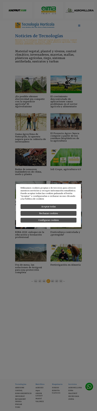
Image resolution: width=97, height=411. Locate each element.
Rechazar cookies (48, 213)
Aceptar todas (48, 206)
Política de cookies (34, 199)
